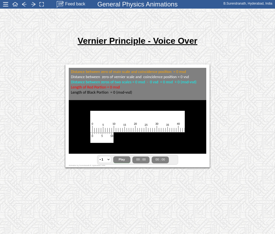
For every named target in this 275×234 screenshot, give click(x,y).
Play (122, 159)
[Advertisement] (137, 23)
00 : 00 (141, 159)
